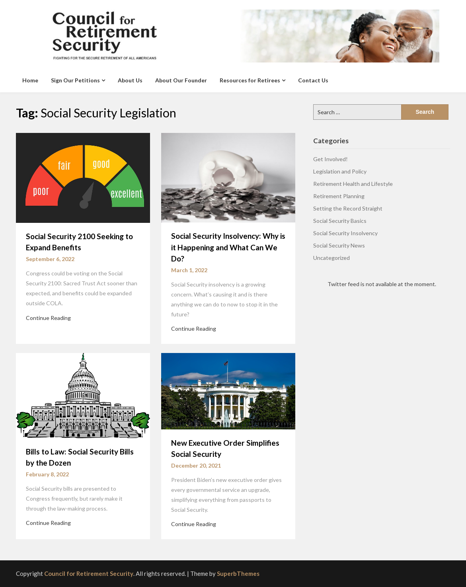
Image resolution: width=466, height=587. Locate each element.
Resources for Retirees (250, 80)
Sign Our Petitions (75, 80)
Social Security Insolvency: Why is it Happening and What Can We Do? (228, 247)
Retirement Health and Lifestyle (353, 183)
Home (30, 80)
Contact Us (313, 80)
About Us (130, 80)
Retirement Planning (339, 196)
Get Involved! (330, 159)
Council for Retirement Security (88, 573)
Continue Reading (48, 317)
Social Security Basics (340, 220)
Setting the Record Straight (347, 208)
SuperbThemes (238, 573)
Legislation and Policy (340, 171)
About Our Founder (181, 80)
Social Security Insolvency (345, 233)
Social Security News (339, 245)
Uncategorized (331, 257)
